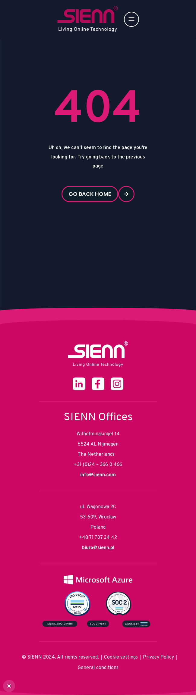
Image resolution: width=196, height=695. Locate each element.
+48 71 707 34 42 (98, 538)
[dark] (9, 686)
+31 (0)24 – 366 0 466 (98, 465)
